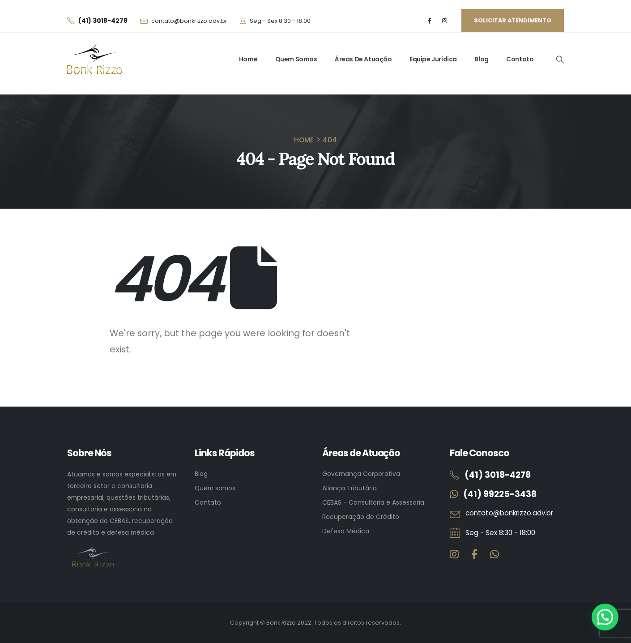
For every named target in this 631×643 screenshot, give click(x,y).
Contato (519, 59)
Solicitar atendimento (512, 20)
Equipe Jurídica (433, 59)
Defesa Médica (345, 531)
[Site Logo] (94, 59)
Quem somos (215, 488)
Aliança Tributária (349, 488)
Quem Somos (296, 59)
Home (248, 59)
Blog (481, 59)
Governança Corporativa (361, 473)
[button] (560, 59)
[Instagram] (445, 21)
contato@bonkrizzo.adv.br (189, 21)
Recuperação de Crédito (360, 516)
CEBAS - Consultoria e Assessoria (373, 502)
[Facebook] (430, 21)
